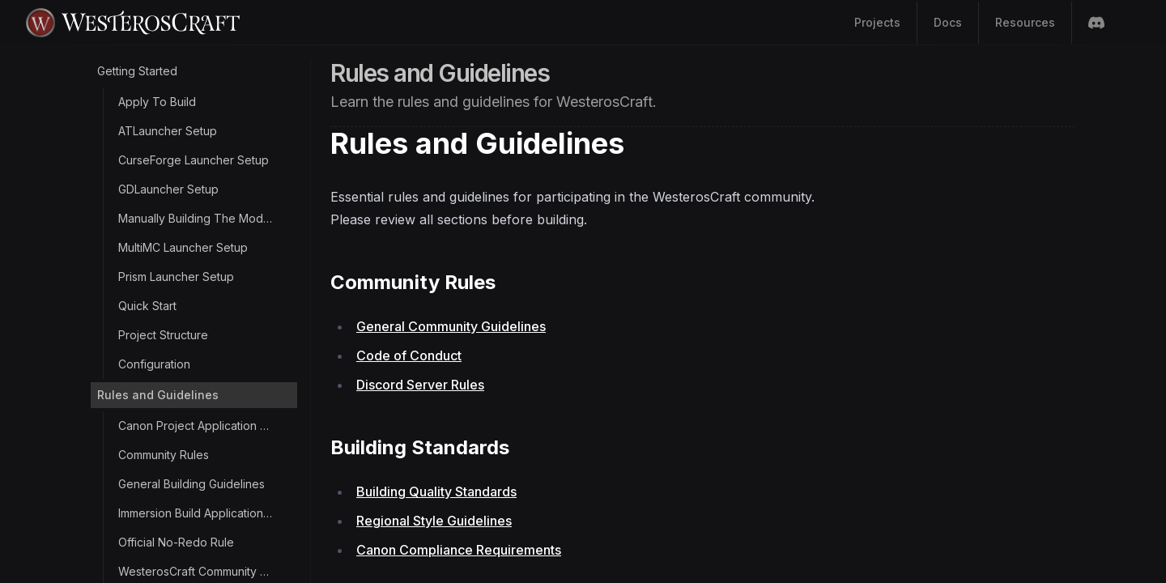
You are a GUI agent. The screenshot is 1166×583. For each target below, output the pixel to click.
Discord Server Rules (420, 385)
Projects (877, 22)
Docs (948, 22)
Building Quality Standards (436, 491)
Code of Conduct (409, 355)
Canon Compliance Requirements (458, 550)
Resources (1025, 22)
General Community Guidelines (451, 326)
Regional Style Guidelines (434, 521)
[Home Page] (311, 22)
